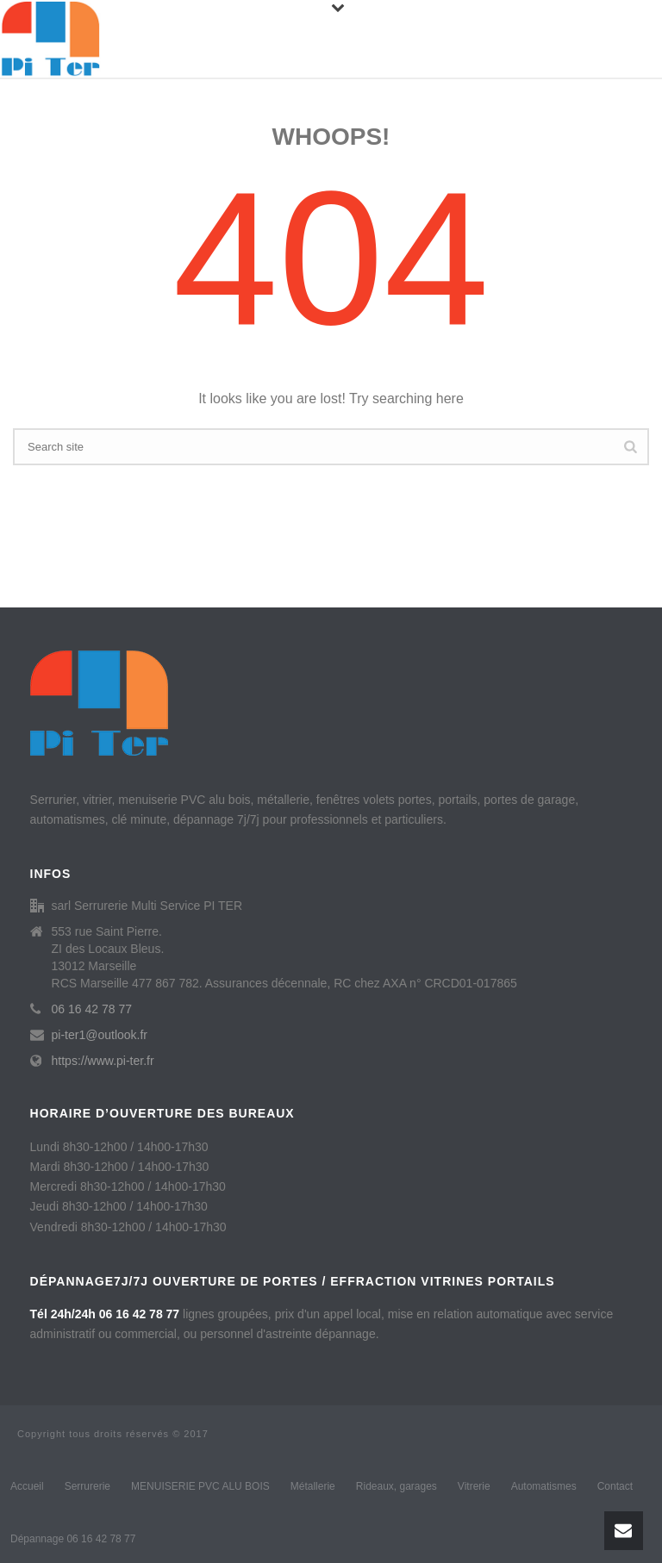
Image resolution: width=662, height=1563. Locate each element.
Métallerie (312, 1486)
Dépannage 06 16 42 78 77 (72, 1539)
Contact (615, 1486)
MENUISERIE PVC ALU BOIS (200, 1486)
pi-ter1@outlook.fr (99, 1035)
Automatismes (544, 1486)
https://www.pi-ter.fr (103, 1061)
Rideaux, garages (396, 1486)
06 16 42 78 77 (92, 1009)
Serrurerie (87, 1486)
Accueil (27, 1486)
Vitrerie (474, 1486)
